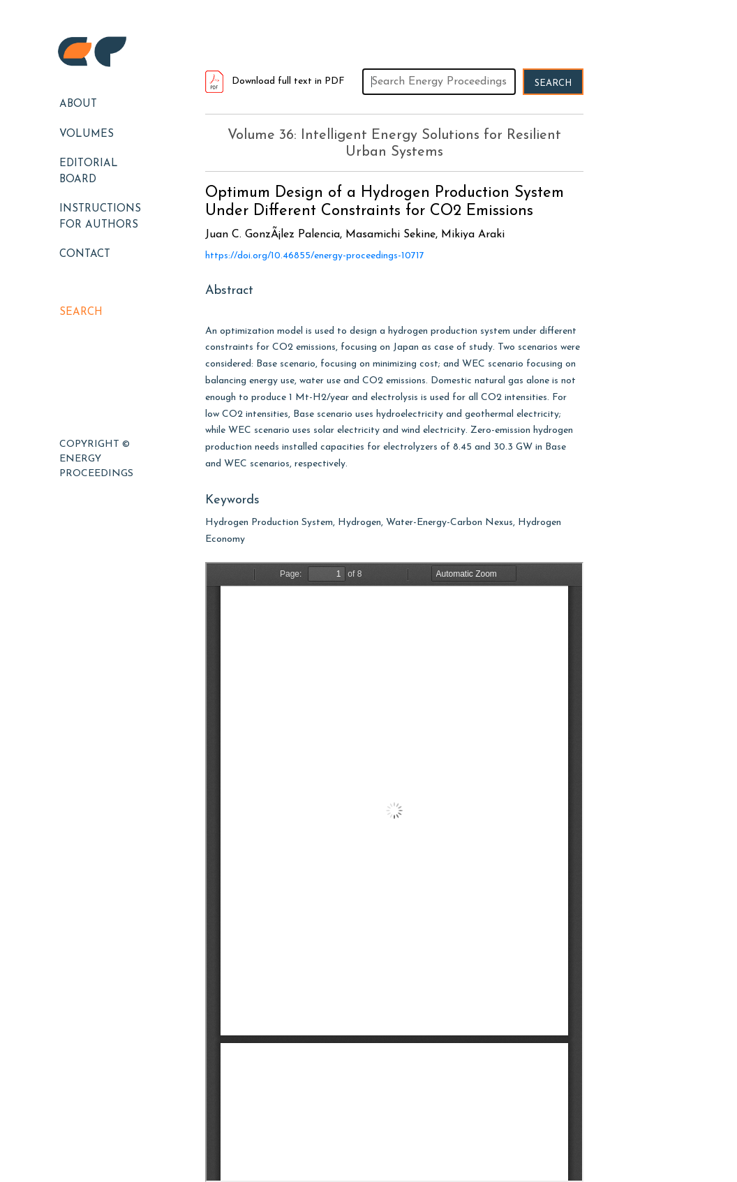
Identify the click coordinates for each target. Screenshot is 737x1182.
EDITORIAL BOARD (88, 171)
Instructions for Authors (100, 217)
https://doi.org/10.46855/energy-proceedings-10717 (314, 256)
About (78, 104)
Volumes (86, 134)
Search (81, 312)
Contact (84, 254)
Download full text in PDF (275, 81)
